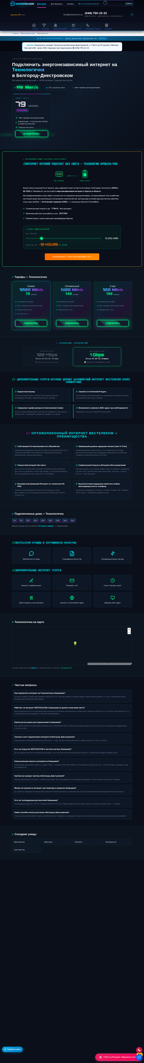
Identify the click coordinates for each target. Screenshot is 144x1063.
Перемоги (78, 842)
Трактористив (19, 850)
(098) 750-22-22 (90, 16)
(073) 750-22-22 (116, 16)
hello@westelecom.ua (73, 15)
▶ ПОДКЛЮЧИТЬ (32, 134)
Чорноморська (110, 842)
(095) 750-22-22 (103, 16)
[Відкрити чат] (139, 1057)
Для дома (41, 4)
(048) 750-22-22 (96, 13)
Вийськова (48, 842)
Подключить (31, 323)
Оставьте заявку (46, 526)
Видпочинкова (19, 842)
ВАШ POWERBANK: (32, 234)
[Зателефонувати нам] (139, 1050)
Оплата (70, 4)
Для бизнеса (56, 4)
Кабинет (129, 3)
